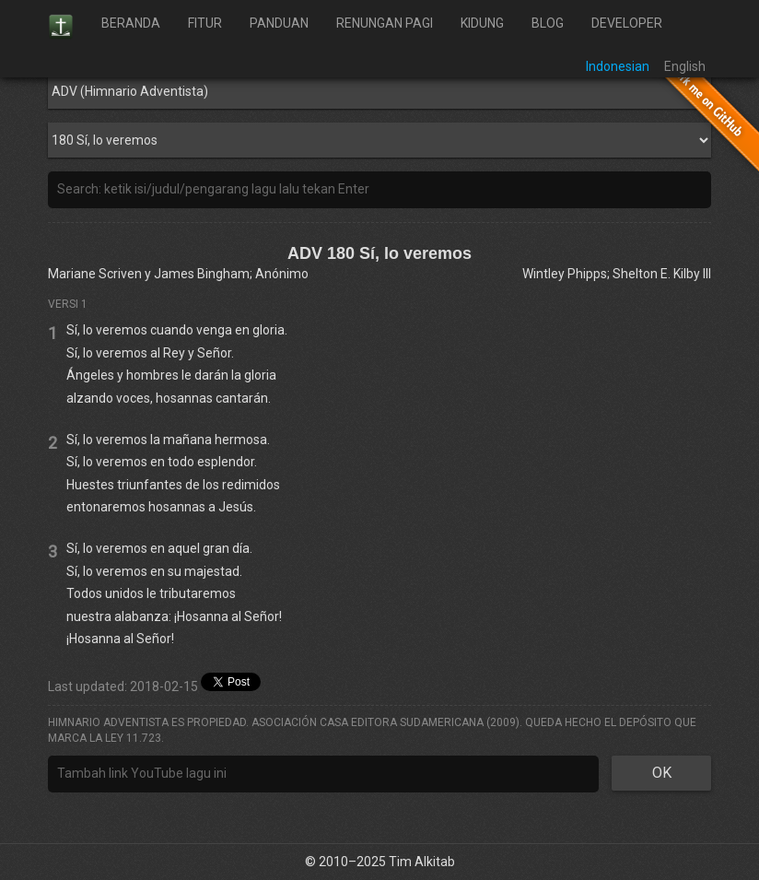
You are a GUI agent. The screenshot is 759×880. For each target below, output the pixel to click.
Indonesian (617, 66)
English (685, 66)
